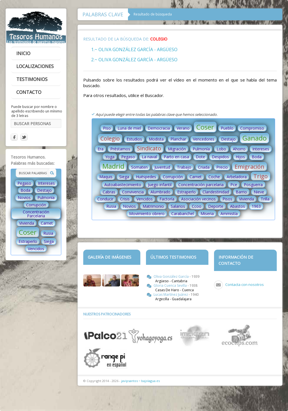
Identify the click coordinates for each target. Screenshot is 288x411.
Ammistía (229, 213)
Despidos (220, 156)
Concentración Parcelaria (36, 213)
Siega (49, 241)
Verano (183, 128)
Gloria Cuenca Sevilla (171, 285)
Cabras (109, 192)
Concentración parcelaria (201, 184)
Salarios (178, 206)
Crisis (125, 199)
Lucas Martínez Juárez (171, 294)
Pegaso (24, 183)
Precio (222, 167)
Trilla (265, 199)
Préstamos (120, 149)
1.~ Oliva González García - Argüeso (134, 49)
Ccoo (196, 206)
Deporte (215, 206)
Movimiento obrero (147, 213)
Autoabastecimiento (122, 184)
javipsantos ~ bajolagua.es (140, 381)
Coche (214, 176)
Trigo (260, 176)
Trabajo (184, 167)
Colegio (110, 138)
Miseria (207, 213)
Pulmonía (46, 197)
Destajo (44, 190)
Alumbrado (160, 192)
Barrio (241, 192)
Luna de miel (129, 128)
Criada (204, 167)
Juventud (162, 167)
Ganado (254, 138)
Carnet (47, 223)
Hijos (240, 156)
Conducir (105, 199)
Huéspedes (146, 176)
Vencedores (203, 139)
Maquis (105, 176)
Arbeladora (237, 176)
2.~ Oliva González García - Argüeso (134, 60)
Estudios (134, 139)
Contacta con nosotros (244, 284)
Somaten (139, 167)
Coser (28, 232)
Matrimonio (153, 206)
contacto (28, 92)
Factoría (166, 199)
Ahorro (239, 149)
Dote (200, 156)
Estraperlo (28, 241)
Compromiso (252, 128)
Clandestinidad (215, 192)
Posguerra (253, 184)
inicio (23, 53)
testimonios (32, 79)
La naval (149, 156)
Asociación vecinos (198, 199)
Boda (25, 190)
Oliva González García (172, 276)
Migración (177, 149)
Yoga (109, 156)
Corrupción (36, 204)
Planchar (178, 139)
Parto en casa (176, 156)
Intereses (46, 183)
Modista (156, 139)
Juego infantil (160, 184)
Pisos (227, 199)
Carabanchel (182, 213)
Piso (107, 128)
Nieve (259, 192)
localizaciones (35, 66)
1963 (256, 206)
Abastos (237, 206)
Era (101, 149)
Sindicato (149, 148)
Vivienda (26, 223)
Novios (24, 197)
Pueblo (227, 128)
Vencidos (36, 248)
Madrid (113, 166)
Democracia (159, 128)
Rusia (48, 233)
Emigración (249, 166)
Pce (233, 184)
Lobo (221, 149)
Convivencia (133, 192)
